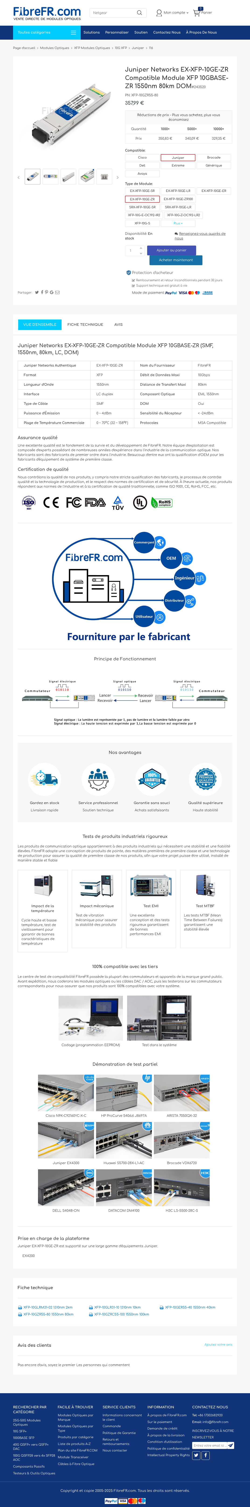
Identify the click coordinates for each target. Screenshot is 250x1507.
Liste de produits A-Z (74, 1444)
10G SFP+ (20, 1431)
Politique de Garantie (119, 1433)
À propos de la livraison (165, 1435)
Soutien (141, 32)
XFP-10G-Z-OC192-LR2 (183, 215)
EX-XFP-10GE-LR (178, 191)
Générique (214, 165)
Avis (119, 325)
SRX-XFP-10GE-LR (178, 207)
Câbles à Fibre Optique (76, 1464)
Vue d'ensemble (39, 325)
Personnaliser (117, 32)
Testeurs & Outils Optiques (34, 1473)
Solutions (91, 32)
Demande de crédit (162, 1428)
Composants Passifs (29, 1466)
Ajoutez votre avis (218, 1344)
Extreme (178, 165)
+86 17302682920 (210, 1415)
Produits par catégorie (76, 1437)
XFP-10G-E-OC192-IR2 (144, 215)
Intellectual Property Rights (168, 1455)
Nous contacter (115, 1450)
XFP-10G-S (142, 223)
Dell (142, 165)
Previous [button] (19, 177)
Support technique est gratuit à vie (161, 285)
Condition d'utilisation (164, 1442)
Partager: (25, 292)
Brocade (213, 157)
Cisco (142, 157)
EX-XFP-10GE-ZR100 (178, 199)
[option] (33, 177)
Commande (112, 1426)
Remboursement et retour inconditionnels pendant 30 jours (179, 280)
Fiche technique (85, 325)
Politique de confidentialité (168, 1448)
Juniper (178, 158)
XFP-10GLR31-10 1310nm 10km (117, 1307)
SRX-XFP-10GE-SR (142, 207)
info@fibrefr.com (215, 1422)
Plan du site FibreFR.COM (77, 1450)
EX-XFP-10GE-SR (142, 191)
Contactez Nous (167, 32)
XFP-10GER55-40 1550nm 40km (190, 1307)
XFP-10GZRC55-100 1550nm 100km (121, 1314)
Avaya (142, 173)
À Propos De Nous (201, 32)
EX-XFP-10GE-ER (213, 191)
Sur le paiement (159, 1422)
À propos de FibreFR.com (167, 1415)
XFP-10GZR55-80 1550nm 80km (48, 1314)
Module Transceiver (73, 1457)
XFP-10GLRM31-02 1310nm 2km (48, 1307)
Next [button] (116, 177)
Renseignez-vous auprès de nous (200, 236)
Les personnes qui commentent (103, 1365)
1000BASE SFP (23, 1438)
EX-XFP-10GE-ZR (142, 199)
